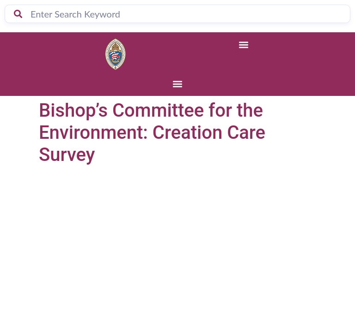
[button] (243, 44)
